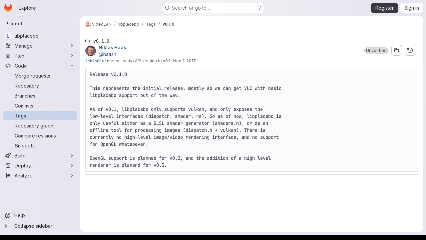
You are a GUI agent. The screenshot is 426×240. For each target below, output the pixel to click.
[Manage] (40, 45)
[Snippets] (40, 145)
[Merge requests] (40, 75)
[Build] (40, 155)
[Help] (40, 215)
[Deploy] (40, 165)
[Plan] (40, 55)
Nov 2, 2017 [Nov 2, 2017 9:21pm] (184, 60)
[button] (376, 50)
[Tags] (40, 115)
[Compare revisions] (40, 135)
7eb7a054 (94, 60)
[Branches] (40, 95)
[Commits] (40, 105)
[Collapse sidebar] (40, 226)
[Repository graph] (40, 125)
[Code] (40, 65)
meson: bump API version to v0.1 (138, 60)
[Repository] (40, 85)
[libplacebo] (40, 35)
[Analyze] (40, 175)
